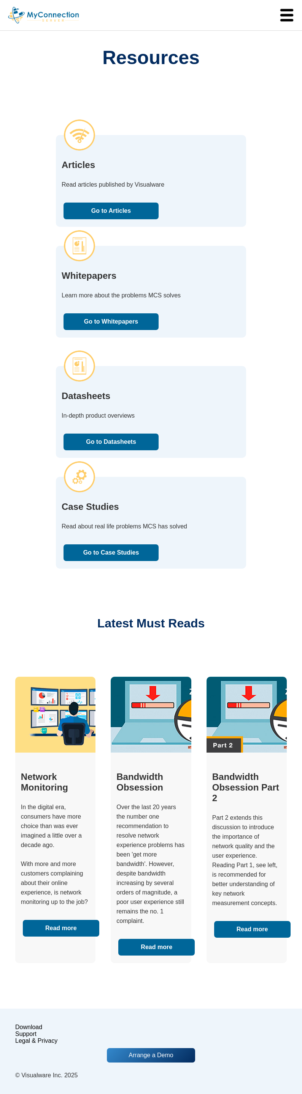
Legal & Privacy (36, 1040)
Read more (61, 928)
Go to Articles (111, 210)
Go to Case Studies (111, 552)
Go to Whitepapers (111, 321)
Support (26, 1034)
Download (28, 1027)
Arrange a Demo (151, 1055)
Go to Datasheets (111, 442)
